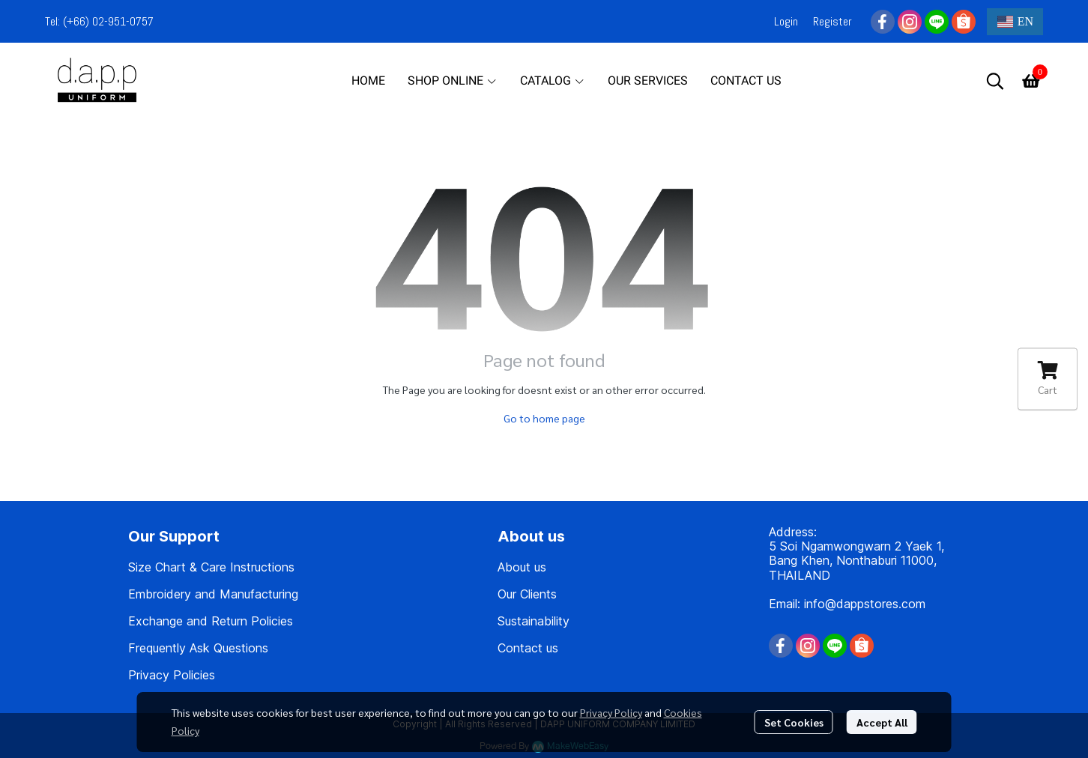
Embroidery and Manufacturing (213, 593)
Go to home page (544, 418)
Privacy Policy (611, 712)
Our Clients (527, 593)
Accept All (881, 722)
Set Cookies (793, 722)
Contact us (528, 647)
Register (832, 21)
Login (786, 21)
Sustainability (533, 620)
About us (522, 567)
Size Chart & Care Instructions (211, 567)
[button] (1015, 21)
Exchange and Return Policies (210, 620)
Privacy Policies (171, 674)
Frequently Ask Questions (198, 647)
